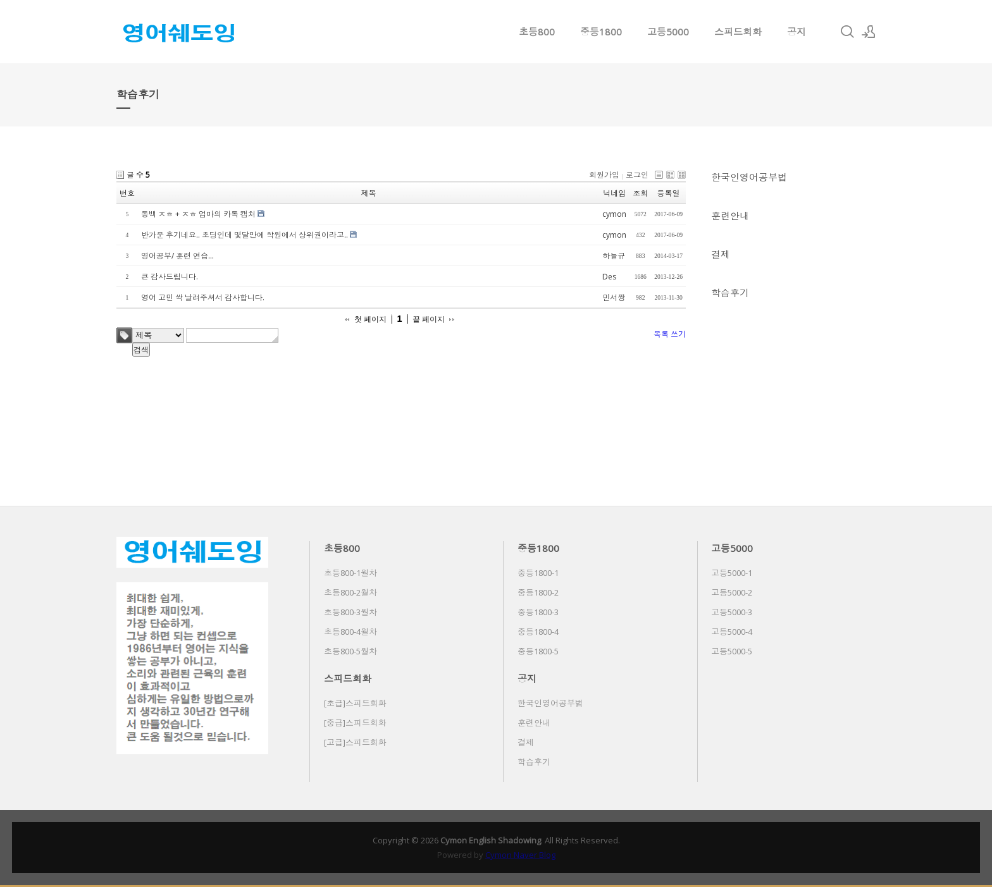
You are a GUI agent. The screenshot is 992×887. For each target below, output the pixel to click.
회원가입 (604, 174)
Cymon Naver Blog (520, 854)
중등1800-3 (538, 612)
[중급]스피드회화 (355, 722)
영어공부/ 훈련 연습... (177, 255)
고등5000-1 (731, 572)
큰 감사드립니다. (169, 276)
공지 (796, 31)
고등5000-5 (731, 651)
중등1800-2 (538, 592)
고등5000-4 (731, 631)
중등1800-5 (538, 651)
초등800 (537, 31)
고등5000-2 (731, 592)
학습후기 (730, 292)
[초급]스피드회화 (355, 703)
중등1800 (601, 31)
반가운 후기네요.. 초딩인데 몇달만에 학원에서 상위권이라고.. (244, 234)
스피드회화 (738, 31)
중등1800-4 (538, 631)
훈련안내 (730, 215)
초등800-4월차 (350, 631)
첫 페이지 (370, 319)
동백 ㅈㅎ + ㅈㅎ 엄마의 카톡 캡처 (198, 214)
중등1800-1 (538, 572)
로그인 (637, 174)
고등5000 (668, 31)
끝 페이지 (428, 319)
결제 (720, 254)
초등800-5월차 (350, 651)
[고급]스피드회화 (355, 742)
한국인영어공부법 (749, 177)
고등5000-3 (731, 612)
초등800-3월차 (350, 612)
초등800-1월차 (350, 572)
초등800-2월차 (350, 592)
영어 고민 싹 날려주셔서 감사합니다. (202, 297)
